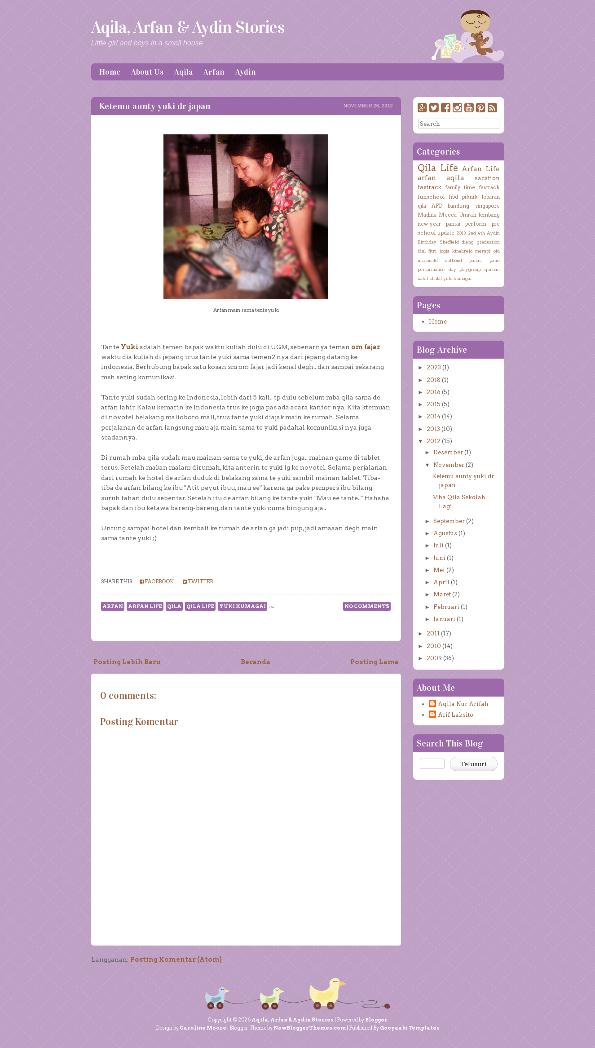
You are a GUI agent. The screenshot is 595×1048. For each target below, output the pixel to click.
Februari (446, 607)
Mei (439, 570)
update (445, 233)
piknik (470, 197)
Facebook (157, 581)
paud (494, 260)
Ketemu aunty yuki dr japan (154, 106)
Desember (448, 452)
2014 (434, 416)
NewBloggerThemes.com (309, 1028)
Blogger (376, 1020)
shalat (435, 278)
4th (481, 232)
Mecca (448, 215)
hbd (453, 197)
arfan (112, 606)
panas (475, 260)
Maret (442, 594)
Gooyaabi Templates (410, 1028)
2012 (434, 441)
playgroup (470, 269)
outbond (453, 260)
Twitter (198, 581)
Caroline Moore (203, 1028)
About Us (147, 72)
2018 (434, 380)
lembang (489, 215)
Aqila (183, 72)
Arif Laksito (455, 714)
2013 (461, 232)
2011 (433, 633)
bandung (458, 206)
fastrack (429, 187)
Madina (427, 215)
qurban (492, 269)
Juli (438, 545)
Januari (444, 619)
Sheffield (449, 241)
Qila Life (200, 606)
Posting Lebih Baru (127, 662)
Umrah (467, 215)
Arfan (214, 72)
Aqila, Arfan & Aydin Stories (187, 27)
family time (460, 187)
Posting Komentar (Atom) (176, 959)
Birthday (427, 241)
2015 (434, 404)
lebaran (491, 197)
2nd (472, 232)
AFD (437, 206)
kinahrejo (462, 250)
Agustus (445, 533)
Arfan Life (145, 606)
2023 (434, 367)
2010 (434, 646)
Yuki (129, 347)
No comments (366, 606)
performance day (437, 269)
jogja (445, 250)
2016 (434, 392)
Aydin (245, 72)
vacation (487, 178)
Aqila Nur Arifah (463, 704)
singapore (487, 206)
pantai (453, 224)
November (448, 465)
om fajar (365, 347)
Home (109, 72)
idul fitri (427, 250)
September (449, 521)
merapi (482, 250)
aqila (455, 177)
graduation (488, 241)
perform (475, 224)
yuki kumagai (242, 606)
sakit (423, 278)
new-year (429, 224)
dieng (468, 241)
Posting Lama (374, 662)
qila (174, 606)
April (441, 582)
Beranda (255, 662)
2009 (434, 658)
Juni (439, 558)
